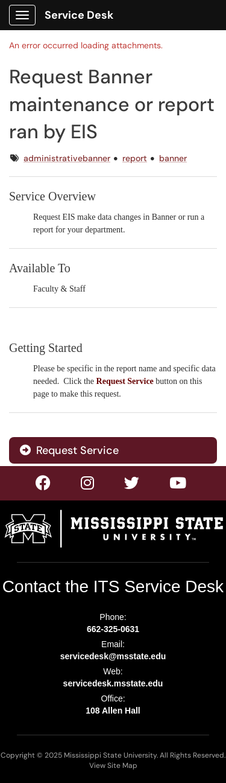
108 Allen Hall (113, 710)
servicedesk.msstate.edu (113, 683)
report (134, 158)
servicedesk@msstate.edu (113, 656)
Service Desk (79, 15)
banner (173, 158)
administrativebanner (67, 158)
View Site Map (113, 765)
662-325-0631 (113, 629)
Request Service (69, 450)
